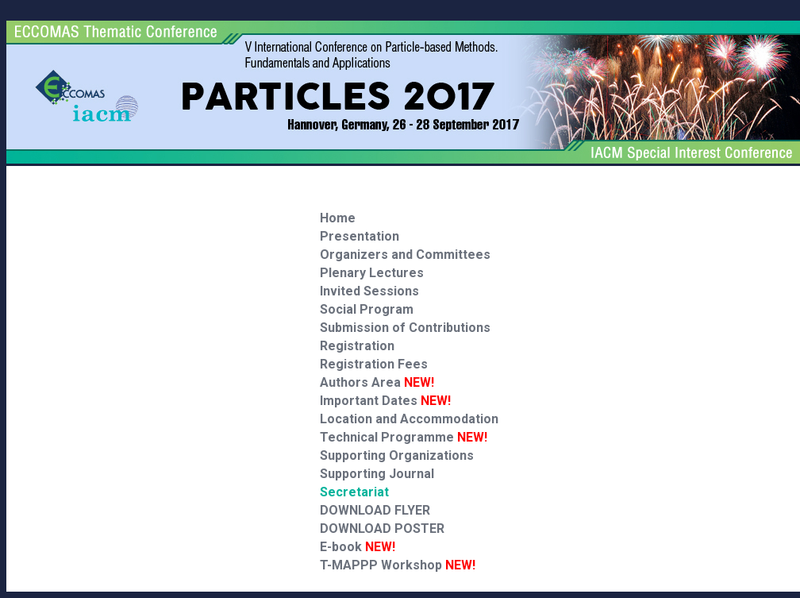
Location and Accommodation (409, 418)
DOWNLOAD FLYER (375, 510)
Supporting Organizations (397, 455)
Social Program (366, 309)
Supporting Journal (377, 473)
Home (338, 218)
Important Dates (385, 400)
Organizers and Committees (405, 254)
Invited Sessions (369, 291)
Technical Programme (403, 437)
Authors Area (377, 382)
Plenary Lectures (372, 272)
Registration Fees (374, 364)
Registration (357, 345)
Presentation (359, 236)
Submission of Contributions (405, 327)
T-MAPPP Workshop (397, 565)
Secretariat (354, 492)
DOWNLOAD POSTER (382, 528)
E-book (357, 546)
